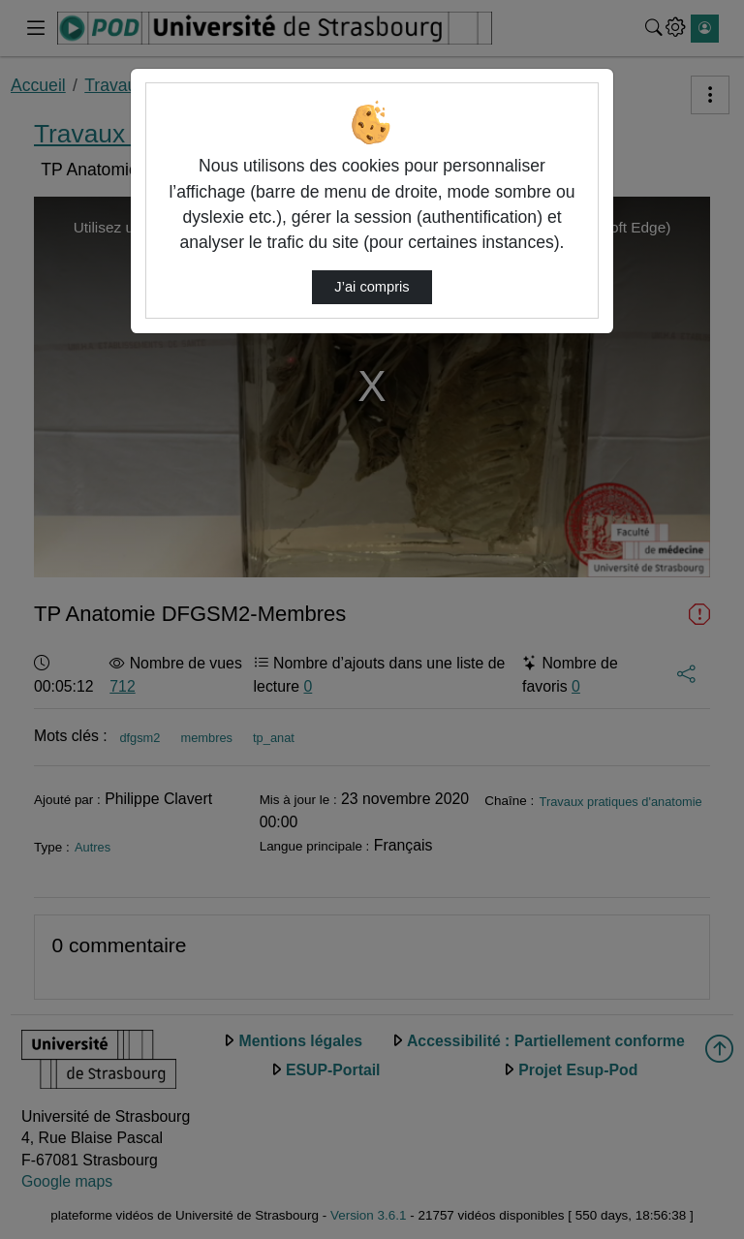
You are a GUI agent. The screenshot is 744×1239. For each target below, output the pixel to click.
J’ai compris (371, 286)
